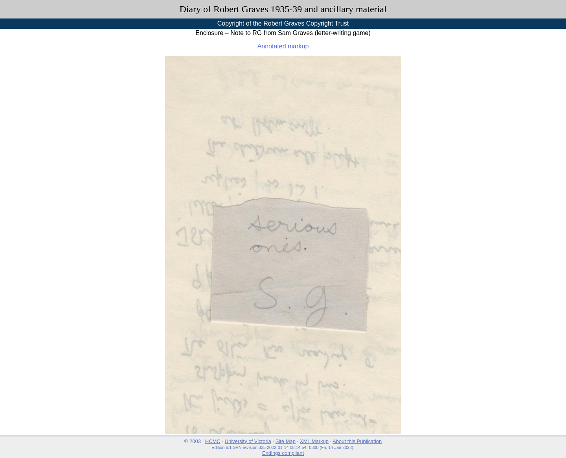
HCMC (213, 441)
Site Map (286, 441)
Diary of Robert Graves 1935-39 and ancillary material (282, 9)
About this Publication (357, 441)
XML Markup (314, 441)
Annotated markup (283, 46)
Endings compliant (283, 453)
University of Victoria (248, 441)
